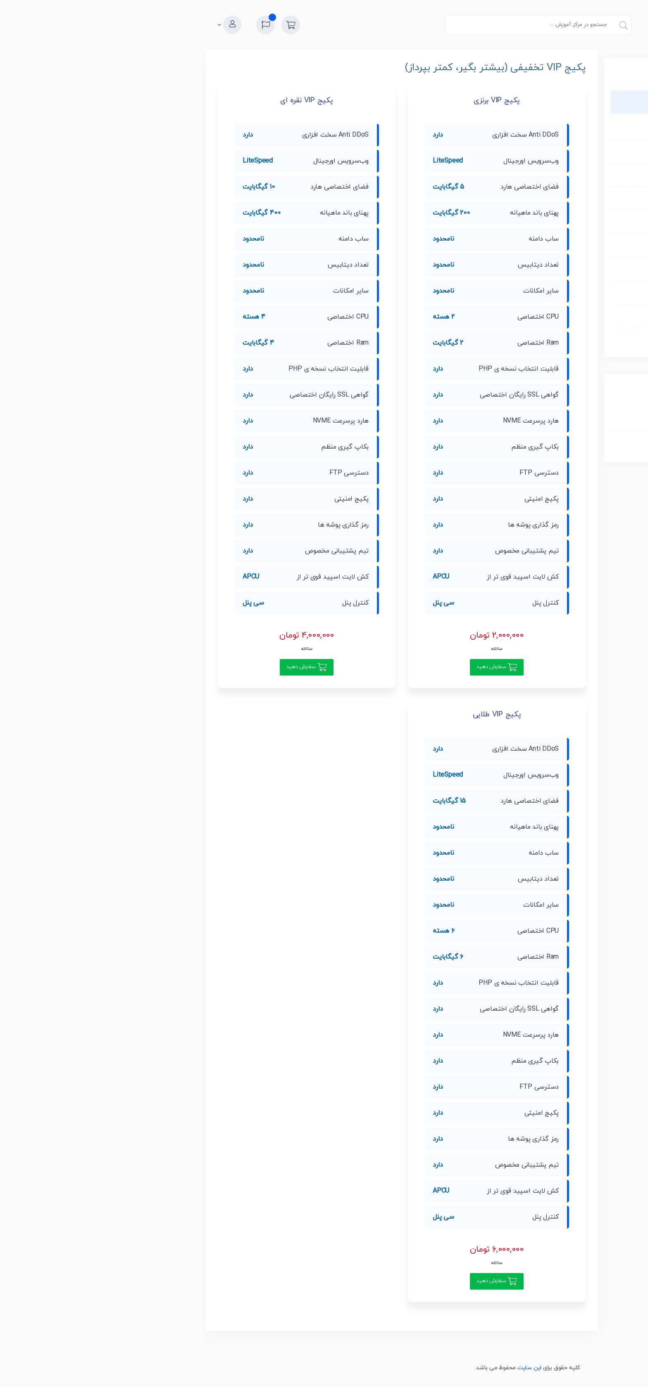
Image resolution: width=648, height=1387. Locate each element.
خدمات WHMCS (472, 292)
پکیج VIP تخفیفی (470, 102)
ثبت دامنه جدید (465, 418)
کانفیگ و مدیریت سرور (463, 316)
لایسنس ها (478, 339)
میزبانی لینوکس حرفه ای (461, 175)
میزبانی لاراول (476, 198)
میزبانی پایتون (473, 245)
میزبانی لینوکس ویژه (466, 151)
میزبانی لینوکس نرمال (465, 128)
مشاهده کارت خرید (461, 444)
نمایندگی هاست (472, 269)
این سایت (326, 1368)
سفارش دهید (285, 667)
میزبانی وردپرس (472, 222)
